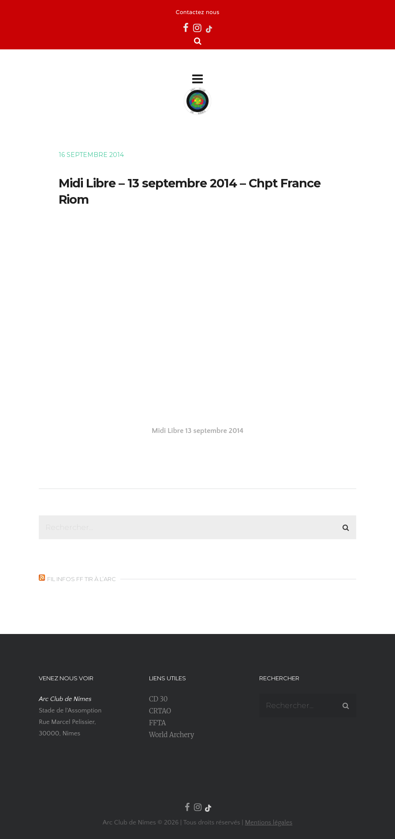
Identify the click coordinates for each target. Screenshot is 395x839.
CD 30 (158, 699)
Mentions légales (268, 822)
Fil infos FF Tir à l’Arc (81, 578)
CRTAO (160, 711)
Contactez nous (197, 12)
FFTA (157, 723)
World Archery (171, 735)
